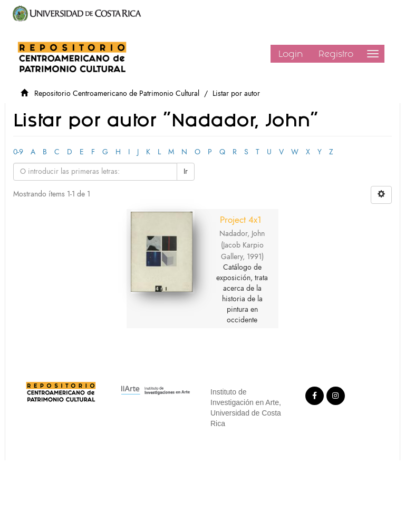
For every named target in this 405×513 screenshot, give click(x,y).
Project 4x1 (241, 219)
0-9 (18, 152)
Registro (336, 54)
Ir (186, 171)
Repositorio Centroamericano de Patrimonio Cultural (116, 93)
